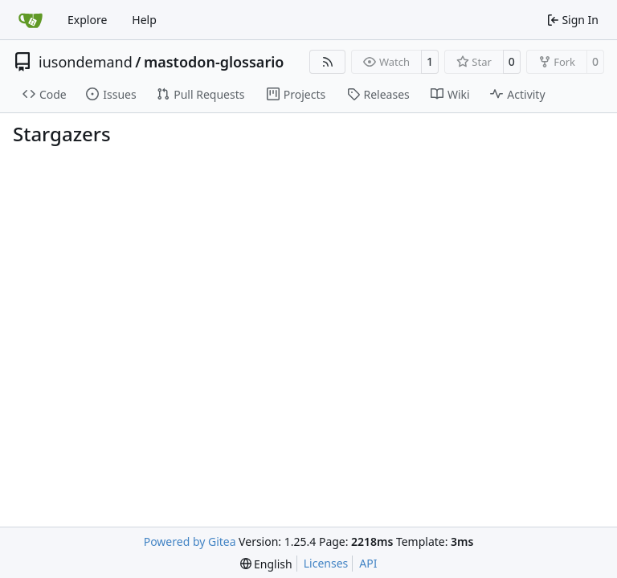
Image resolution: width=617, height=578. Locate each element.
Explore (87, 19)
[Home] (30, 20)
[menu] (266, 564)
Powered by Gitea (190, 541)
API (368, 563)
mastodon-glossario (214, 62)
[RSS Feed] (327, 62)
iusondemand (86, 62)
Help (144, 19)
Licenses (326, 563)
